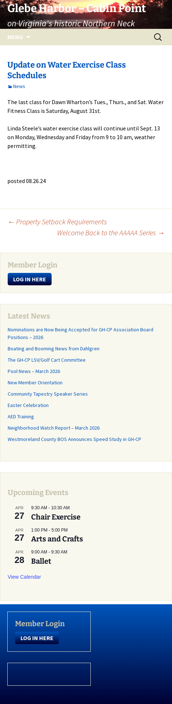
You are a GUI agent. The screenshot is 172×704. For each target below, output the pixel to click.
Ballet (41, 561)
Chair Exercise (56, 517)
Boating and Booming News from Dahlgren (54, 348)
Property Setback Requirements (57, 221)
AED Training (21, 416)
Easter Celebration (28, 405)
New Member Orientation (35, 382)
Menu (15, 37)
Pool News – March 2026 (34, 371)
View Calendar (24, 577)
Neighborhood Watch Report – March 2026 (54, 428)
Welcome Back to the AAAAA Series (111, 232)
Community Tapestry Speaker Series (48, 394)
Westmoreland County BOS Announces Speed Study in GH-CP (74, 439)
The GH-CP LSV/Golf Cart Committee (47, 360)
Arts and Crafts (57, 538)
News (19, 86)
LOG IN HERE (29, 279)
